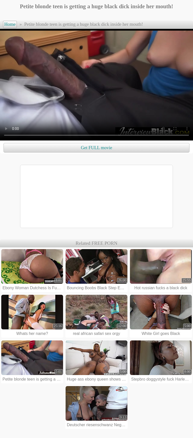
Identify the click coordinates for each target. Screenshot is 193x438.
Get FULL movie (96, 147)
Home (10, 24)
